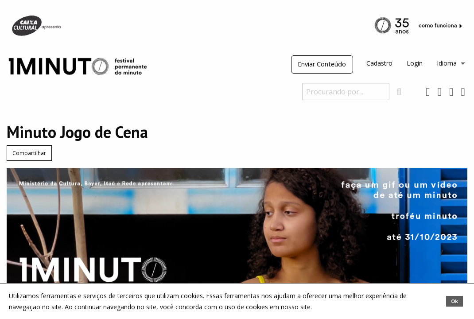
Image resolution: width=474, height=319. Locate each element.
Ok (454, 301)
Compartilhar (29, 153)
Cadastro (379, 63)
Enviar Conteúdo (322, 64)
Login (415, 63)
